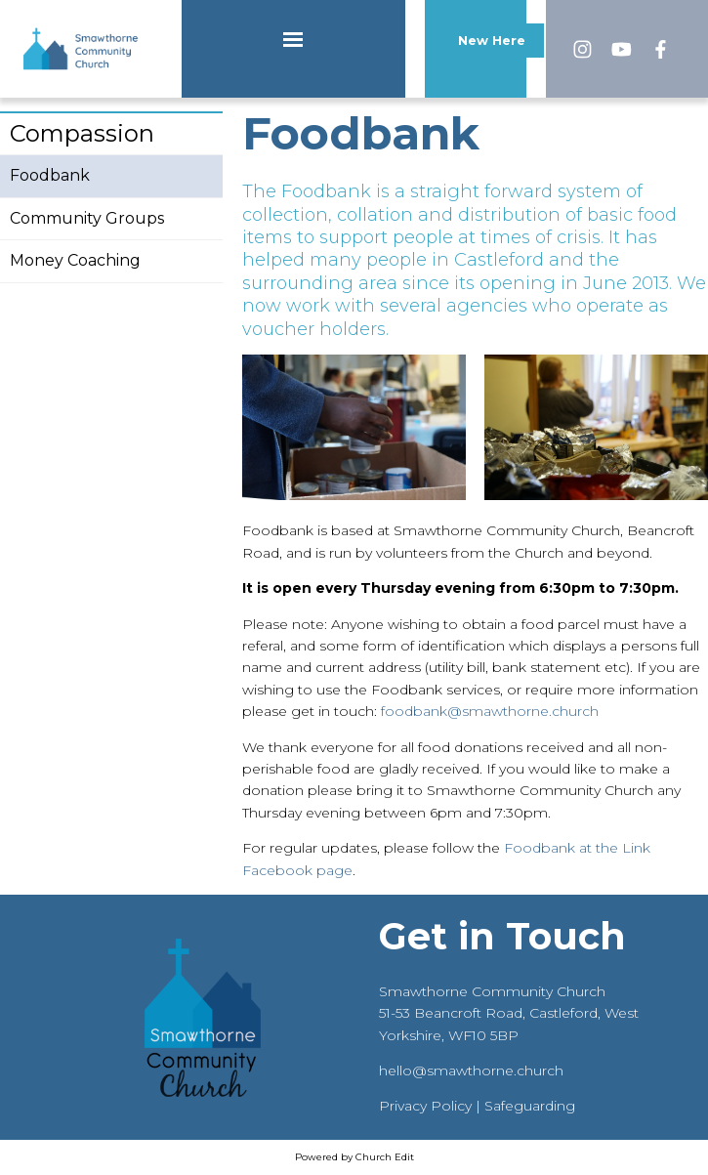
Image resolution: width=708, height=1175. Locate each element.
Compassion (82, 133)
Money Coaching (75, 260)
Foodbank (50, 175)
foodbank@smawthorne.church (490, 711)
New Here (491, 40)
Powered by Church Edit (354, 1157)
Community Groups (87, 218)
